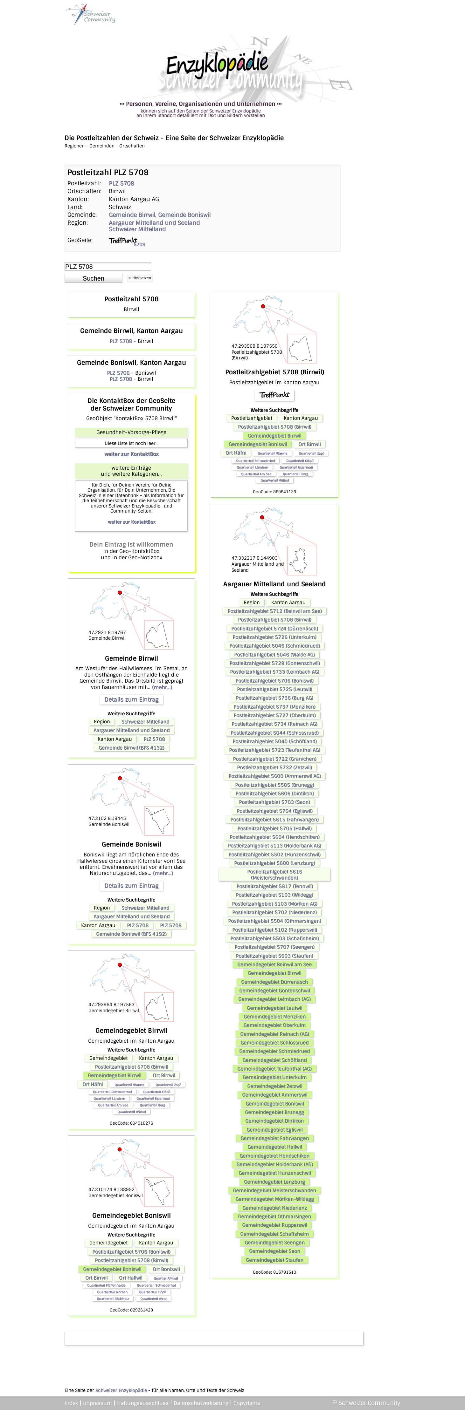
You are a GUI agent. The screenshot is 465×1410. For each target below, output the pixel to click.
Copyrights (246, 1403)
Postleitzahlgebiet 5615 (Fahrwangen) (274, 819)
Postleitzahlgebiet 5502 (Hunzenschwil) (274, 854)
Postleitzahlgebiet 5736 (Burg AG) (274, 698)
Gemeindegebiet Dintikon (274, 1121)
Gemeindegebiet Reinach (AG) (274, 1034)
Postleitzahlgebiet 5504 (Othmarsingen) (274, 921)
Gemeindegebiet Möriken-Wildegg (274, 1199)
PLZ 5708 (121, 183)
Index (71, 1403)
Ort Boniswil (166, 1269)
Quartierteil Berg (152, 1105)
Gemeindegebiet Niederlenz (274, 1208)
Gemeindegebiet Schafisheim (274, 1234)
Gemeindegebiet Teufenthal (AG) (274, 1069)
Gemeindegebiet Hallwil (274, 1147)
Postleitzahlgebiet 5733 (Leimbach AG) (274, 672)
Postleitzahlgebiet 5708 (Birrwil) (131, 1067)
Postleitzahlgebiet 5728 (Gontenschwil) (274, 663)
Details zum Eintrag (131, 699)
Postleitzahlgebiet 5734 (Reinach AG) (274, 724)
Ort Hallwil (130, 1278)
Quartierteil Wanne (129, 1085)
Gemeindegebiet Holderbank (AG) (274, 1164)
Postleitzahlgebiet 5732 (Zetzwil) (274, 767)
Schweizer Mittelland (137, 229)
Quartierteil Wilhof (131, 1112)
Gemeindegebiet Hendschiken (274, 1156)
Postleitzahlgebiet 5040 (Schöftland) (274, 741)
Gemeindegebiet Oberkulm (274, 1025)
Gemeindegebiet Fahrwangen (274, 1138)
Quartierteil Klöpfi (156, 1092)
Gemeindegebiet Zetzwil (274, 1086)
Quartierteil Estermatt (153, 1098)
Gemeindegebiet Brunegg (274, 1112)
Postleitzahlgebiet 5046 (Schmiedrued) (274, 646)
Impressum (97, 1403)
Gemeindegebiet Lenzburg (274, 1182)
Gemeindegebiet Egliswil (274, 1130)
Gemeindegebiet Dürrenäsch (274, 982)
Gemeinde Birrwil (132, 215)
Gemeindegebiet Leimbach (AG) (274, 999)
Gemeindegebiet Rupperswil (274, 1225)
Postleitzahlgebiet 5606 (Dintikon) (274, 793)
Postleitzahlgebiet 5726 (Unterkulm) (274, 637)
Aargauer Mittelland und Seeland (154, 223)
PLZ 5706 (118, 373)
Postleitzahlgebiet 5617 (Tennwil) (274, 886)
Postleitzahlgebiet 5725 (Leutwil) (274, 689)
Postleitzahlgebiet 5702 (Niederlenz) (274, 912)
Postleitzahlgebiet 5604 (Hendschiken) (275, 837)
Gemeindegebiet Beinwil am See (274, 964)
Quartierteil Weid (153, 1299)
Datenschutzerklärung (201, 1403)
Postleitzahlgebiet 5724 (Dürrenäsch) (274, 628)
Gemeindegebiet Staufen (274, 1260)
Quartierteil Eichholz (113, 1299)
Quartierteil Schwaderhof (112, 1092)
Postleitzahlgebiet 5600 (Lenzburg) (274, 863)
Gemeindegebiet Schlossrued (274, 1042)
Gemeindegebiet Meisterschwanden (274, 1190)
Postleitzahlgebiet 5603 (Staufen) (274, 956)
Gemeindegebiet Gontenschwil (274, 990)
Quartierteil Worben (112, 1292)
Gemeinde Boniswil (184, 215)
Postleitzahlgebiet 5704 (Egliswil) (275, 811)
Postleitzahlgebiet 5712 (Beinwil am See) (274, 611)
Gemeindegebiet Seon (274, 1251)
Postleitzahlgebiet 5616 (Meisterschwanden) (274, 874)
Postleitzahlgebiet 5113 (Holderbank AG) (274, 845)
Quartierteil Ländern (109, 1098)
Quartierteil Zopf (168, 1085)
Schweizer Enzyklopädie (121, 1390)
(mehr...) (162, 687)
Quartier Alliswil (166, 1278)
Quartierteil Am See (113, 1105)
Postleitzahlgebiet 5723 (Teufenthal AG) (274, 750)
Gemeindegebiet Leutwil (274, 1008)
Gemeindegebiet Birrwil (114, 1075)
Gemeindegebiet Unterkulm (275, 1077)
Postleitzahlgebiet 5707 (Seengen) (274, 947)
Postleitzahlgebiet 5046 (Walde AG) (274, 654)
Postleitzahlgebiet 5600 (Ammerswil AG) (274, 776)
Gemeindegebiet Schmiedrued (274, 1051)
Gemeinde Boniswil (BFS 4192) (131, 934)
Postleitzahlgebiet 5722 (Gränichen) (274, 759)
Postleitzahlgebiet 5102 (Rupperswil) (274, 930)
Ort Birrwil (164, 1075)
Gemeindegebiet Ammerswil (274, 1095)
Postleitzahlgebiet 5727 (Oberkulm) (274, 715)
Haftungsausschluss (143, 1403)
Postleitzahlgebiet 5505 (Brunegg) (274, 785)
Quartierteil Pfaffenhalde (106, 1285)
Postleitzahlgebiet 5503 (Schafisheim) (274, 938)
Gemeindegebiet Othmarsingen (274, 1216)
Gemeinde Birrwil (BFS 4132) (131, 748)
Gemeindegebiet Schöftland (274, 1060)
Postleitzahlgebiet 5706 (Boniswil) (131, 1252)
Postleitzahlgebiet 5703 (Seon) (274, 802)
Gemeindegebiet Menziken (275, 1016)
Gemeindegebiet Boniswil (112, 1269)
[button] (93, 278)
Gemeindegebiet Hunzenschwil (275, 1173)
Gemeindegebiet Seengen (275, 1242)
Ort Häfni (92, 1084)
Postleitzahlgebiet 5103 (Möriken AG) (274, 904)
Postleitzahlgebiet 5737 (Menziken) (274, 707)
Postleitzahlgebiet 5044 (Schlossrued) (275, 733)
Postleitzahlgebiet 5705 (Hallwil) (274, 828)
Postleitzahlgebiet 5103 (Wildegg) (274, 895)
